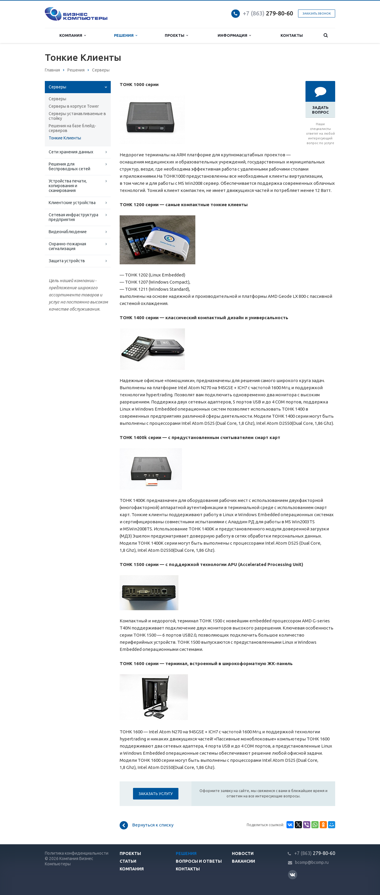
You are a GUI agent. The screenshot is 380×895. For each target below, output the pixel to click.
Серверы (57, 87)
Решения (125, 35)
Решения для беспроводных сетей (69, 166)
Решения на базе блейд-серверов (72, 128)
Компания (72, 35)
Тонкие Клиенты (65, 138)
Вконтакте (292, 874)
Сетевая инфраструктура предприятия (73, 217)
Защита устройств (67, 260)
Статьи (128, 861)
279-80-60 (268, 13)
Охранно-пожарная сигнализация (67, 246)
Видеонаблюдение (68, 231)
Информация (234, 35)
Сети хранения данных (71, 152)
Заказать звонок (317, 13)
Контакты (292, 35)
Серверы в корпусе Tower (74, 106)
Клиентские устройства (72, 202)
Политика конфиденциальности (76, 853)
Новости (243, 853)
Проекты (176, 35)
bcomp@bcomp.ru (312, 862)
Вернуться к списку (146, 825)
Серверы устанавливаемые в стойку (77, 116)
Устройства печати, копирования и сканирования (68, 186)
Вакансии (243, 861)
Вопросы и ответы (199, 861)
